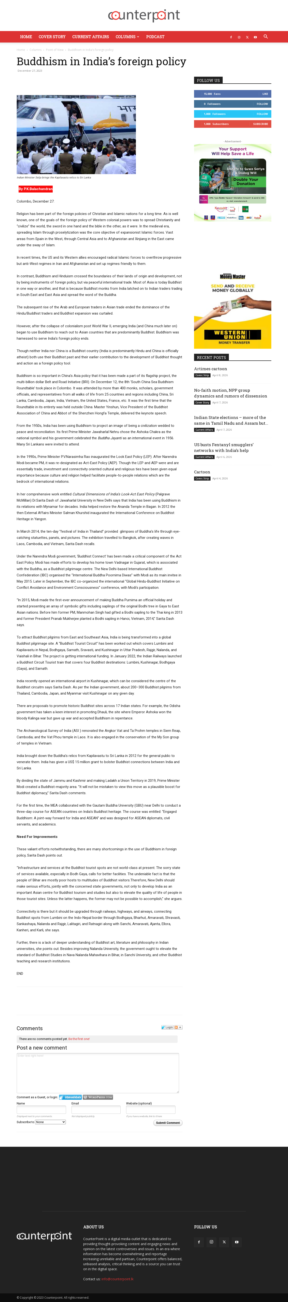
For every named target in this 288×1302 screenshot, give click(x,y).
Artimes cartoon (210, 368)
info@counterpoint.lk (118, 1279)
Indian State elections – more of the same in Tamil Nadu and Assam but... (231, 420)
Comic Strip (202, 375)
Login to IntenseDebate (70, 1097)
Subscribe (260, 124)
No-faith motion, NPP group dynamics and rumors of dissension (230, 393)
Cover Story (52, 36)
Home (26, 36)
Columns (127, 36)
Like (265, 94)
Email (75, 1103)
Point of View (54, 50)
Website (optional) (139, 1103)
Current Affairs (90, 36)
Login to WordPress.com (98, 1097)
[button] (265, 37)
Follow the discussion (178, 1027)
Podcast (155, 36)
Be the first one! (79, 1039)
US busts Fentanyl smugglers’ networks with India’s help (223, 447)
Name (21, 1103)
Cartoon (202, 472)
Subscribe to (41, 1122)
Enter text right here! (98, 1073)
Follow (262, 104)
